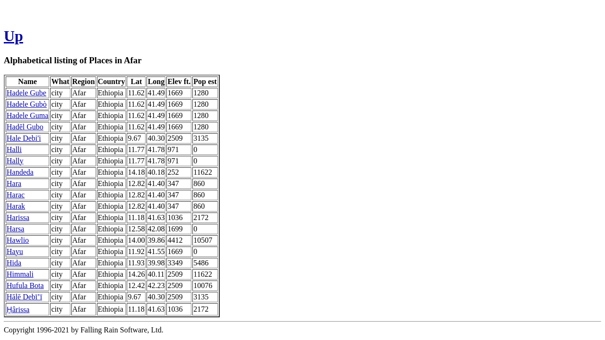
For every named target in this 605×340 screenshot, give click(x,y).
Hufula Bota (25, 285)
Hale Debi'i (24, 138)
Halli (14, 149)
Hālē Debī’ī (24, 297)
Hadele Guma (27, 115)
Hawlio (18, 240)
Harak (16, 206)
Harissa (18, 217)
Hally (15, 161)
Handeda (20, 172)
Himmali (20, 274)
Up (13, 35)
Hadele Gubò (27, 104)
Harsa (15, 229)
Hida (14, 263)
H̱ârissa (18, 310)
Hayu (15, 251)
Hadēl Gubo (25, 127)
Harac (16, 195)
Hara (14, 183)
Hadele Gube (26, 93)
